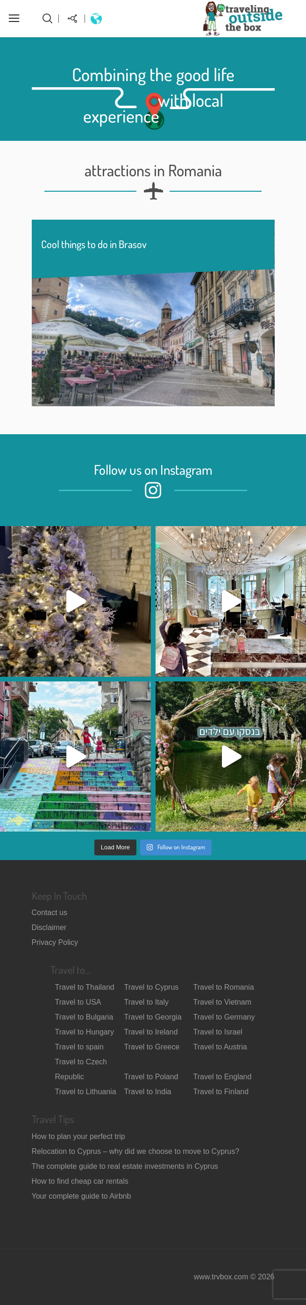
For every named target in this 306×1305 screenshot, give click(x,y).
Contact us (49, 912)
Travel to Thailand (84, 987)
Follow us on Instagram (153, 469)
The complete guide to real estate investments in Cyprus (125, 1166)
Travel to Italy (146, 1002)
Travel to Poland (151, 1077)
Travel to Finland (221, 1092)
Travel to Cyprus (151, 987)
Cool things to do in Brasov (94, 243)
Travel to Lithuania (85, 1092)
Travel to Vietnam (222, 1002)
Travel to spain (79, 1047)
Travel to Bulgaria (84, 1017)
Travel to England (222, 1077)
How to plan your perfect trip (78, 1136)
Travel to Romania (223, 987)
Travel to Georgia (153, 1017)
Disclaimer (49, 927)
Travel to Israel (217, 1032)
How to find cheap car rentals (80, 1181)
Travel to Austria (220, 1047)
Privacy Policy (55, 942)
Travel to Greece (152, 1047)
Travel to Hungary (84, 1032)
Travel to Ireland (151, 1032)
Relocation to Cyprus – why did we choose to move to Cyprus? (136, 1151)
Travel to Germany (224, 1017)
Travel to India (147, 1092)
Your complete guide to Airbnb (81, 1196)
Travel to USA (78, 1002)
